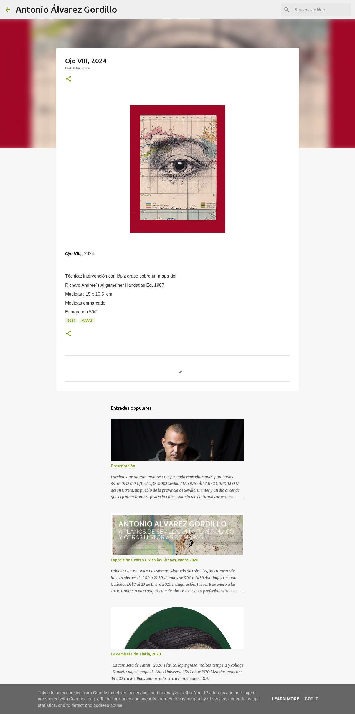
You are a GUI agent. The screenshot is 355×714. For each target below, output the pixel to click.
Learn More (285, 699)
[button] (68, 79)
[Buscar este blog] (321, 9)
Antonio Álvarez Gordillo (66, 9)
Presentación (123, 466)
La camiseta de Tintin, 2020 (136, 654)
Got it (311, 699)
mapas (87, 320)
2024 (71, 320)
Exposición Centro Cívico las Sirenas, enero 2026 (154, 560)
